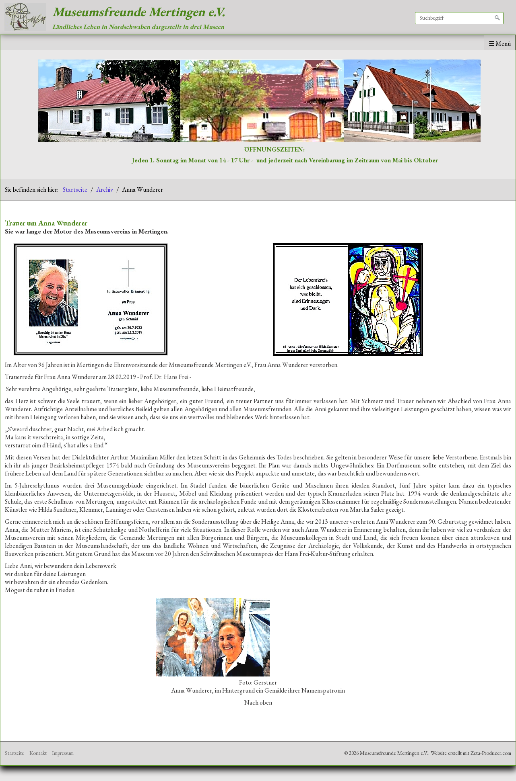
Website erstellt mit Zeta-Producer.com (471, 753)
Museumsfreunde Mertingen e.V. (138, 11)
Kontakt (38, 753)
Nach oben (258, 703)
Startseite (75, 189)
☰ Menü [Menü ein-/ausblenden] (500, 43)
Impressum (63, 753)
